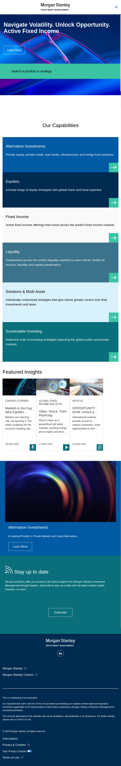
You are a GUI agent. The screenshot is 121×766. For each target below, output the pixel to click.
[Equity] (60, 190)
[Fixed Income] (60, 225)
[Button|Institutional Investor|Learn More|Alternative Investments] (20, 546)
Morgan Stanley (13, 668)
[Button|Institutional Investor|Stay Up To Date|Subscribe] (60, 612)
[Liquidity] (60, 262)
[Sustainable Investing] (60, 342)
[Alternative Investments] (60, 154)
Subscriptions (10, 738)
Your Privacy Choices (17, 751)
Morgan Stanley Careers (18, 674)
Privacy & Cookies (14, 744)
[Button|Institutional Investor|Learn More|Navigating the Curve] (14, 50)
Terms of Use (11, 757)
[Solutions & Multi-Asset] (60, 302)
